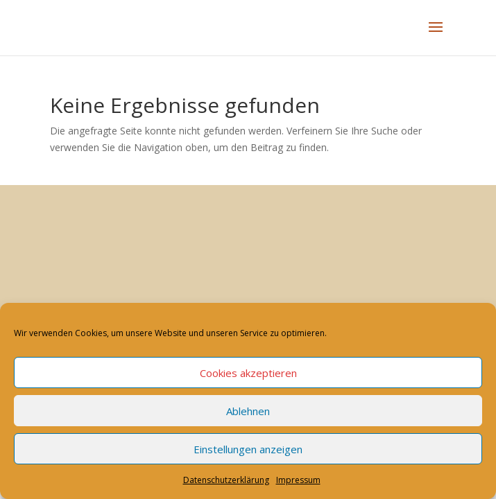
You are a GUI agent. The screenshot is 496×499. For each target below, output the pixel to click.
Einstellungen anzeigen (248, 449)
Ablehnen (248, 411)
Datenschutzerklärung (226, 480)
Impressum (298, 480)
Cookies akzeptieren (248, 373)
